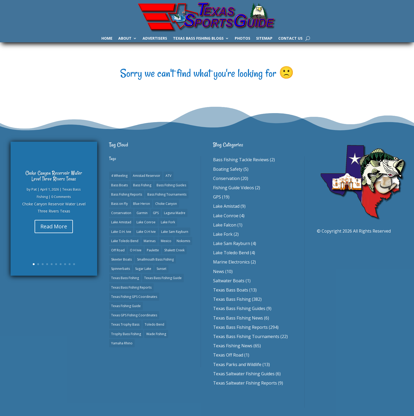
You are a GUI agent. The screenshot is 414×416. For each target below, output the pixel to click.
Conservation (226, 178)
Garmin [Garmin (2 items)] (142, 213)
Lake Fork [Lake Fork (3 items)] (168, 222)
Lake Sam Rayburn (231, 243)
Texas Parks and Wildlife (237, 364)
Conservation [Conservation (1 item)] (121, 213)
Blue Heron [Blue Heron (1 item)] (141, 203)
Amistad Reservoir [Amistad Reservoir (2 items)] (146, 175)
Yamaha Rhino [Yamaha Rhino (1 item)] (122, 343)
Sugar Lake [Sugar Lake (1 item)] (143, 268)
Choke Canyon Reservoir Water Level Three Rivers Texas (53, 175)
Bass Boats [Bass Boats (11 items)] (119, 185)
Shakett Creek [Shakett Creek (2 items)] (174, 250)
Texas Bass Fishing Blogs (198, 38)
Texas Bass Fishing (232, 299)
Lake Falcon (224, 225)
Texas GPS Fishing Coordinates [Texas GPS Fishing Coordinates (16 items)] (134, 315)
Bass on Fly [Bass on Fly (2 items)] (119, 203)
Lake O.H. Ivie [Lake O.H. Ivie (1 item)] (121, 231)
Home (106, 38)
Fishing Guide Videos (233, 188)
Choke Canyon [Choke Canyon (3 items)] (166, 203)
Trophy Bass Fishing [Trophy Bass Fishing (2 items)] (126, 334)
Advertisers (155, 38)
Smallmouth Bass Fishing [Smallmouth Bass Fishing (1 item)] (155, 259)
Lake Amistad (226, 206)
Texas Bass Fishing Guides (239, 308)
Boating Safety (227, 169)
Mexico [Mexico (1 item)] (166, 241)
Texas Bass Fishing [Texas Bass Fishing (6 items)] (125, 278)
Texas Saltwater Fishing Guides (244, 374)
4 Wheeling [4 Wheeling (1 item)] (119, 175)
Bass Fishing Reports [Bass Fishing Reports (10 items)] (126, 194)
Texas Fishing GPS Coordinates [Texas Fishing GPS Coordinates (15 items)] (134, 296)
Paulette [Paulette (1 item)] (153, 250)
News (218, 271)
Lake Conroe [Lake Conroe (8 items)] (146, 222)
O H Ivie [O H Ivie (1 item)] (136, 250)
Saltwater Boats (228, 281)
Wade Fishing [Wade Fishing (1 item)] (156, 334)
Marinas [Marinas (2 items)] (150, 241)
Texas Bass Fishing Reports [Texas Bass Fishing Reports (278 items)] (131, 287)
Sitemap (264, 38)
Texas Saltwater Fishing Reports (245, 383)
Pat (34, 189)
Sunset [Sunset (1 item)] (161, 268)
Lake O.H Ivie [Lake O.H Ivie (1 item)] (146, 231)
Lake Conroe (225, 216)
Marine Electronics (231, 262)
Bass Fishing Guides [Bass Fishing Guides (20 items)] (171, 185)
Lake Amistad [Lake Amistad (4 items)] (121, 222)
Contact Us (290, 38)
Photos (242, 38)
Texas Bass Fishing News (238, 318)
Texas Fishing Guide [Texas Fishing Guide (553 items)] (126, 306)
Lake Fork (223, 234)
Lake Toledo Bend (231, 253)
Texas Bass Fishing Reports (240, 327)
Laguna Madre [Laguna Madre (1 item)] (174, 213)
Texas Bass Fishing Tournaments (246, 336)
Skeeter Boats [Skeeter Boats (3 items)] (121, 259)
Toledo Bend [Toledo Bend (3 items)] (154, 324)
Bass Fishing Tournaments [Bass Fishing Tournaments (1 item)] (166, 194)
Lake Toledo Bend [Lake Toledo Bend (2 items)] (124, 241)
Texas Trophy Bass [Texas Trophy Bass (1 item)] (125, 324)
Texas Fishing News (232, 346)
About (124, 38)
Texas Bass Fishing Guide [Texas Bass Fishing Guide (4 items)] (163, 278)
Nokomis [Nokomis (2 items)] (183, 241)
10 (74, 264)
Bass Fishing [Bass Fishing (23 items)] (142, 185)
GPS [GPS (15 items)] (156, 213)
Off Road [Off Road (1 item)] (118, 250)
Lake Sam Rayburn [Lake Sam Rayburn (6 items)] (174, 231)
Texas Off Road (228, 355)
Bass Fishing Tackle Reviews (241, 160)
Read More (53, 226)
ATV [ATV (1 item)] (168, 175)
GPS (217, 197)
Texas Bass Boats (230, 290)
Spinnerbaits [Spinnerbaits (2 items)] (120, 268)
